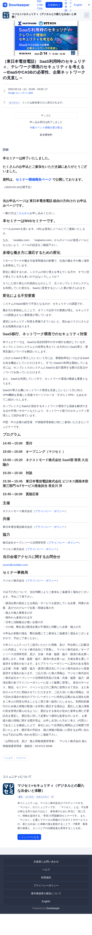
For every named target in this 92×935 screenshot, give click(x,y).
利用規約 (46, 877)
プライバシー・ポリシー (50, 511)
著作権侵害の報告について (46, 893)
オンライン (14, 103)
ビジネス (30, 797)
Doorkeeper (53, 908)
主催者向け (54, 4)
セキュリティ (43, 797)
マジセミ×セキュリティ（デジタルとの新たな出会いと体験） (44, 15)
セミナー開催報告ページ (33, 179)
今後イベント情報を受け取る (46, 127)
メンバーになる (29, 837)
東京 (21, 797)
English (78, 4)
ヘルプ (46, 869)
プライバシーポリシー (46, 885)
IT (52, 797)
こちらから (23, 213)
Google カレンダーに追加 (20, 93)
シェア (9, 758)
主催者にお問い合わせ (46, 861)
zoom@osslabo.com (15, 564)
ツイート (21, 758)
